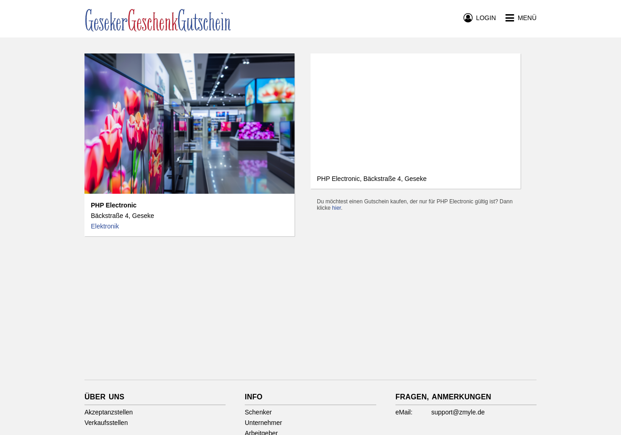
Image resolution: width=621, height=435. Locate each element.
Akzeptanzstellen (108, 412)
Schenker (258, 412)
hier (336, 208)
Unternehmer (263, 422)
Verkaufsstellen (106, 422)
